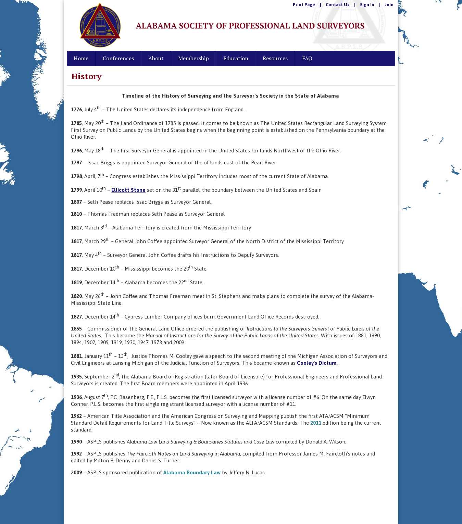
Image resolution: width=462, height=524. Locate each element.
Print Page (304, 4)
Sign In (367, 4)
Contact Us (337, 4)
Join (389, 4)
